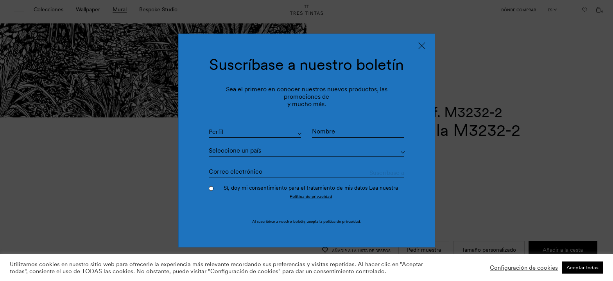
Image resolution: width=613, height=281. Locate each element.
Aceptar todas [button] (582, 267)
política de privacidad (341, 221)
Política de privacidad (310, 196)
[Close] (421, 45)
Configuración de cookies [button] (524, 267)
